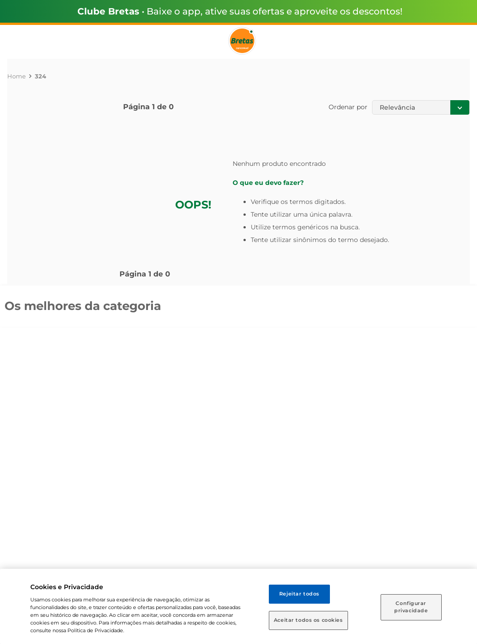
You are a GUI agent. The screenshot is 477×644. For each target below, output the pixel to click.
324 (40, 76)
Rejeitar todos (299, 594)
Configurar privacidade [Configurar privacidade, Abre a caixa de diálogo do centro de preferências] (411, 607)
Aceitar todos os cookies (308, 620)
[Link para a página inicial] (16, 76)
